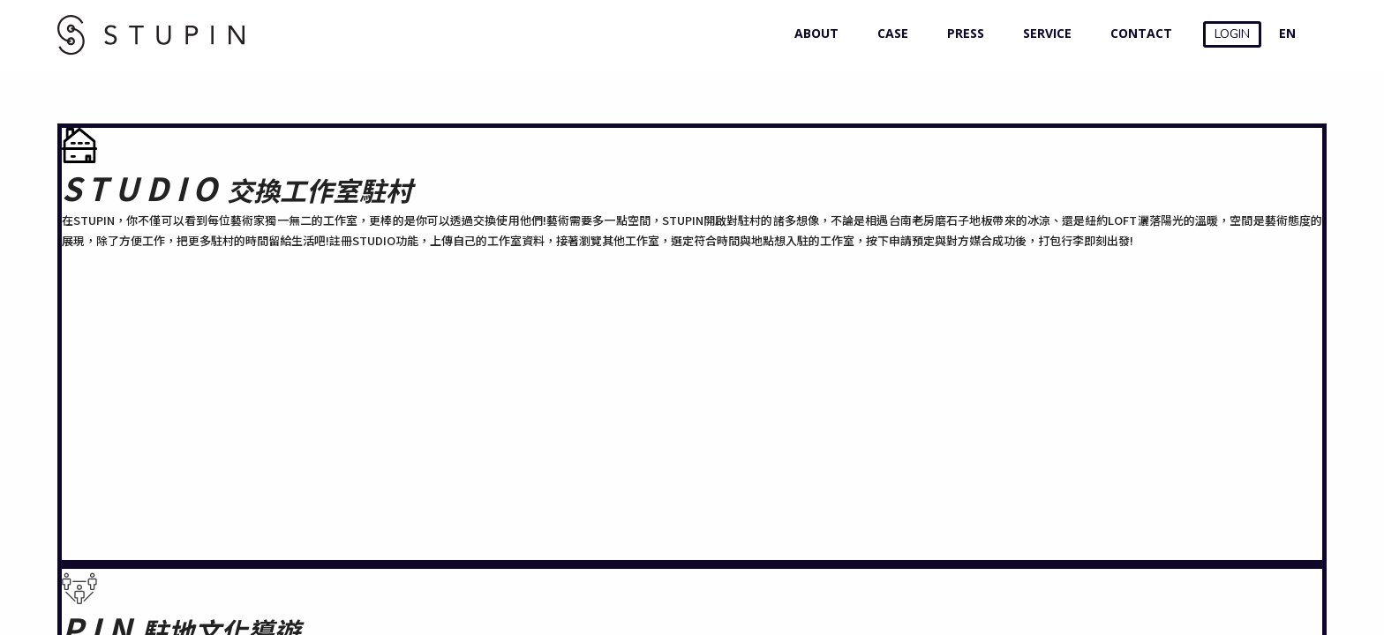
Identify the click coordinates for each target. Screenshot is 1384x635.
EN (1287, 33)
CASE (888, 33)
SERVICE (1043, 33)
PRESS (961, 33)
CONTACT (1137, 33)
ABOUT (812, 33)
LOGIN (1232, 34)
